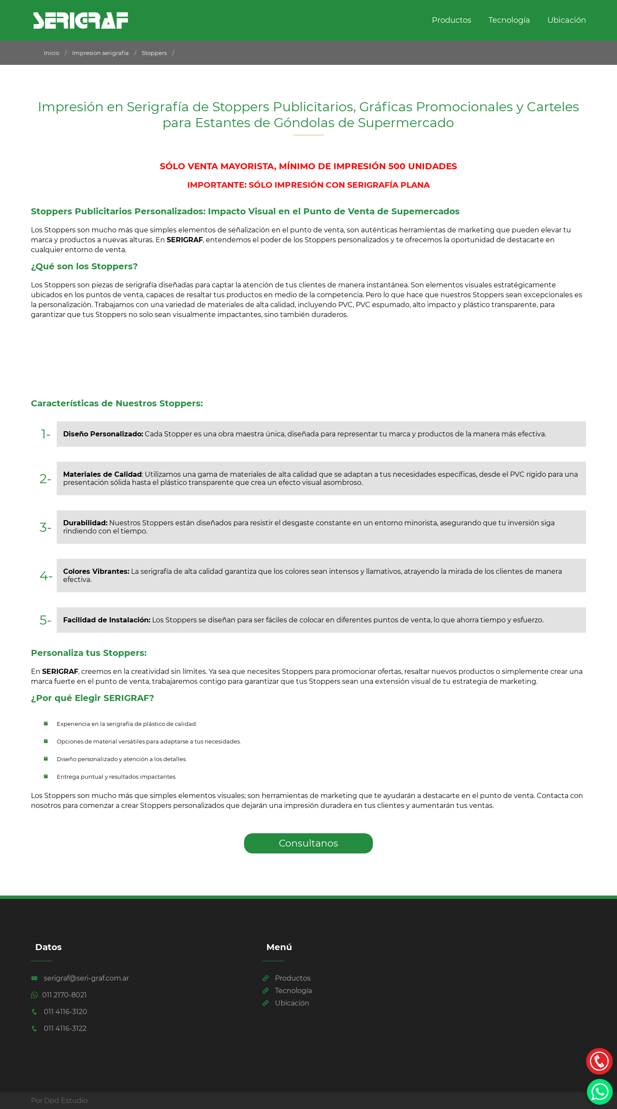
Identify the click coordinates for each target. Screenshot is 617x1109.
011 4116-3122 (58, 1028)
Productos (451, 20)
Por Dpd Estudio (59, 1101)
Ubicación (566, 20)
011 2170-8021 (59, 995)
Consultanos (308, 843)
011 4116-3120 (59, 1012)
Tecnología (509, 20)
